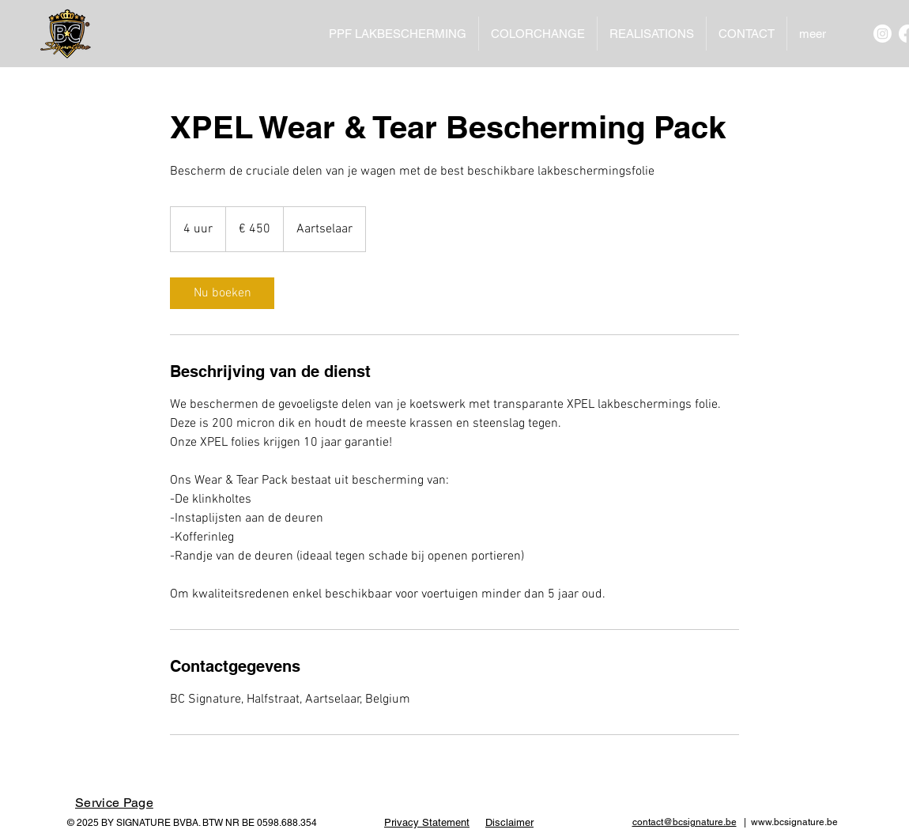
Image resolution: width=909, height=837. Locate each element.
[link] (222, 293)
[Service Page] (114, 802)
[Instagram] (882, 34)
